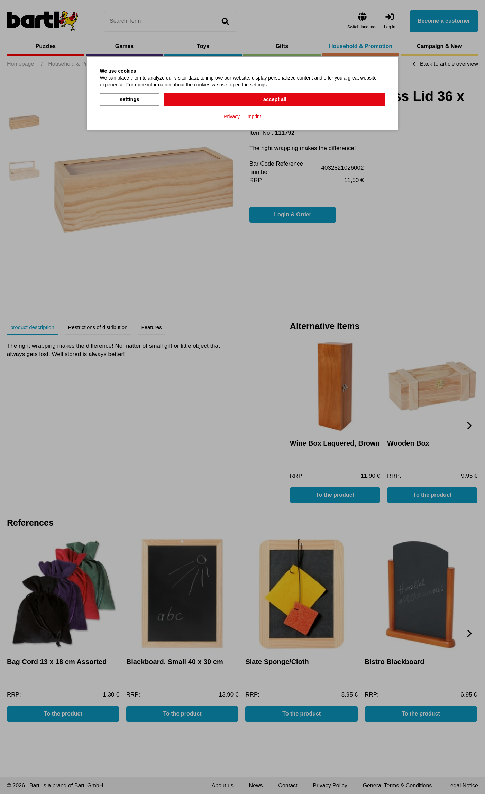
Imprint (253, 115)
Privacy (232, 115)
